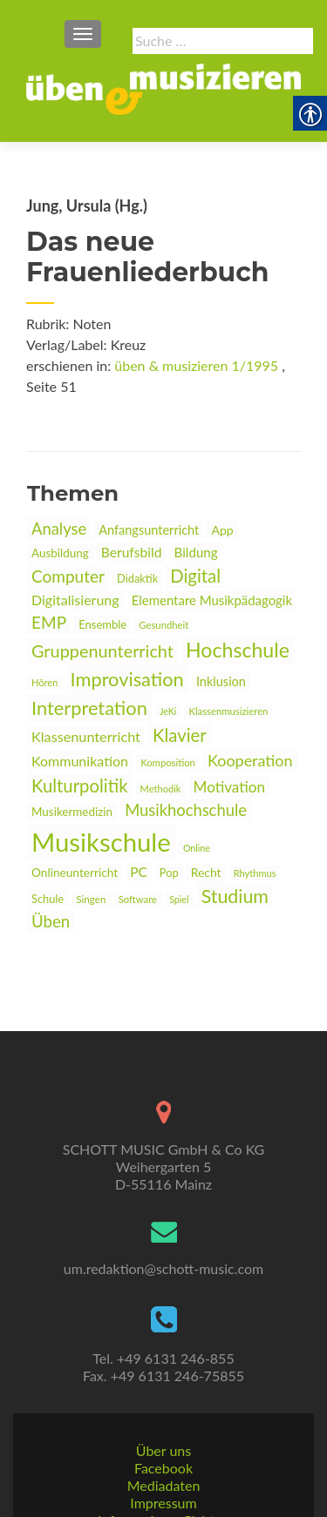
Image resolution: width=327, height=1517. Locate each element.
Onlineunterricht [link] (74, 873)
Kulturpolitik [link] (79, 785)
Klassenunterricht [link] (85, 736)
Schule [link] (47, 899)
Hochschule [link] (238, 649)
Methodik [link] (160, 788)
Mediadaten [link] (164, 1430)
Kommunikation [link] (79, 760)
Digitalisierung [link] (75, 599)
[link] (163, 87)
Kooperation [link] (250, 760)
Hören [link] (44, 682)
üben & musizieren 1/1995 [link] (196, 365)
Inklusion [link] (221, 681)
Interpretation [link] (89, 707)
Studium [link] (235, 896)
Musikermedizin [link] (71, 812)
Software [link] (138, 899)
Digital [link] (195, 575)
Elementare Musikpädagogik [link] (212, 600)
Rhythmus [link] (255, 873)
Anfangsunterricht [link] (149, 530)
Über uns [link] (163, 1395)
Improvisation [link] (127, 679)
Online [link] (196, 847)
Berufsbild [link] (131, 552)
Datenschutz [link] (163, 1500)
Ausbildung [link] (60, 553)
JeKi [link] (168, 711)
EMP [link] (48, 622)
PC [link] (138, 872)
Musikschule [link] (101, 841)
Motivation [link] (229, 787)
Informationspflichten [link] (163, 1465)
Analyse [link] (58, 528)
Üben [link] (50, 921)
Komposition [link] (167, 762)
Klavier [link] (180, 735)
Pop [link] (169, 873)
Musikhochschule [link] (186, 809)
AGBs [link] (163, 1482)
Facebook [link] (163, 1413)
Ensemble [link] (102, 624)
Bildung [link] (196, 552)
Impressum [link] (163, 1447)
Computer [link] (68, 576)
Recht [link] (206, 872)
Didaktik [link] (137, 578)
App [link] (222, 530)
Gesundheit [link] (163, 624)
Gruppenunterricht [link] (102, 650)
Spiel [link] (178, 899)
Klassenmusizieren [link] (228, 711)
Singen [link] (91, 899)
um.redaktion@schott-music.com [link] (163, 1213)
